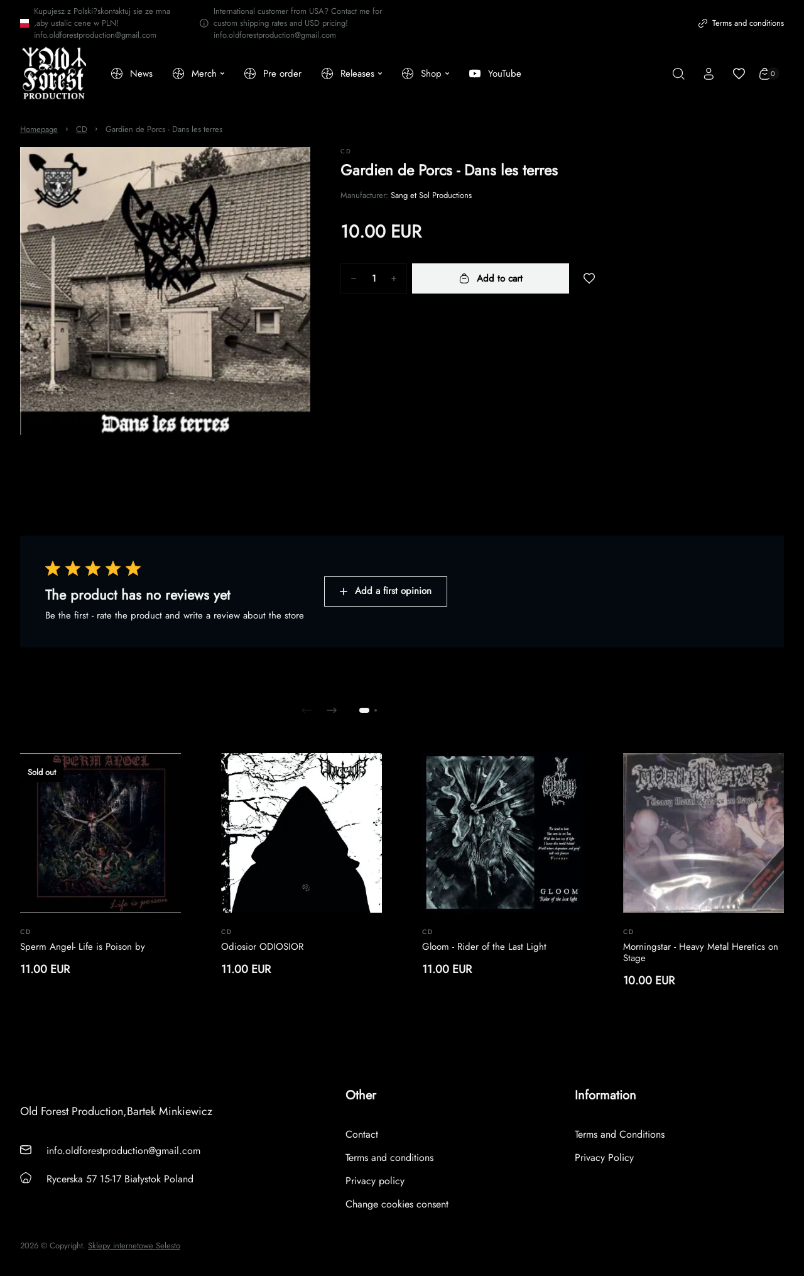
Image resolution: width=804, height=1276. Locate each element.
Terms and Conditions (620, 1134)
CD (81, 129)
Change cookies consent (396, 1204)
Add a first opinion (386, 591)
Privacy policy (375, 1181)
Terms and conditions (741, 23)
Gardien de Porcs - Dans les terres (164, 129)
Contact (361, 1134)
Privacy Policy (604, 1157)
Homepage (39, 129)
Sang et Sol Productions (431, 195)
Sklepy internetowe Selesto (134, 1246)
